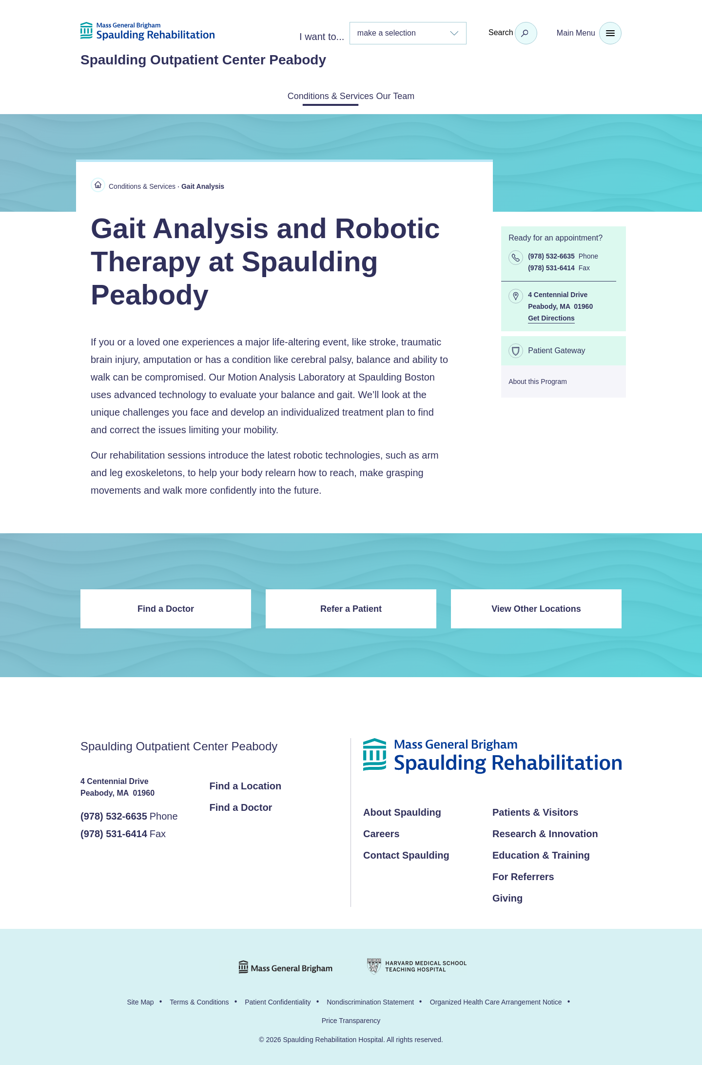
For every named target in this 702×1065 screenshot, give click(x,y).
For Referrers (523, 874)
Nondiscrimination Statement (370, 1000)
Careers (381, 831)
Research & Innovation (545, 831)
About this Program (537, 379)
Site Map (140, 1000)
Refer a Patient (351, 607)
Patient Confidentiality (278, 1000)
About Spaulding (402, 810)
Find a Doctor (165, 607)
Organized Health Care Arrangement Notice (496, 1000)
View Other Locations (536, 607)
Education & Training (541, 853)
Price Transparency (351, 1019)
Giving (507, 896)
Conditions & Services (318, 95)
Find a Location (246, 784)
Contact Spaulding (406, 853)
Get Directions (551, 316)
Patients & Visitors (535, 810)
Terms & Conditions (199, 1000)
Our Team (410, 95)
